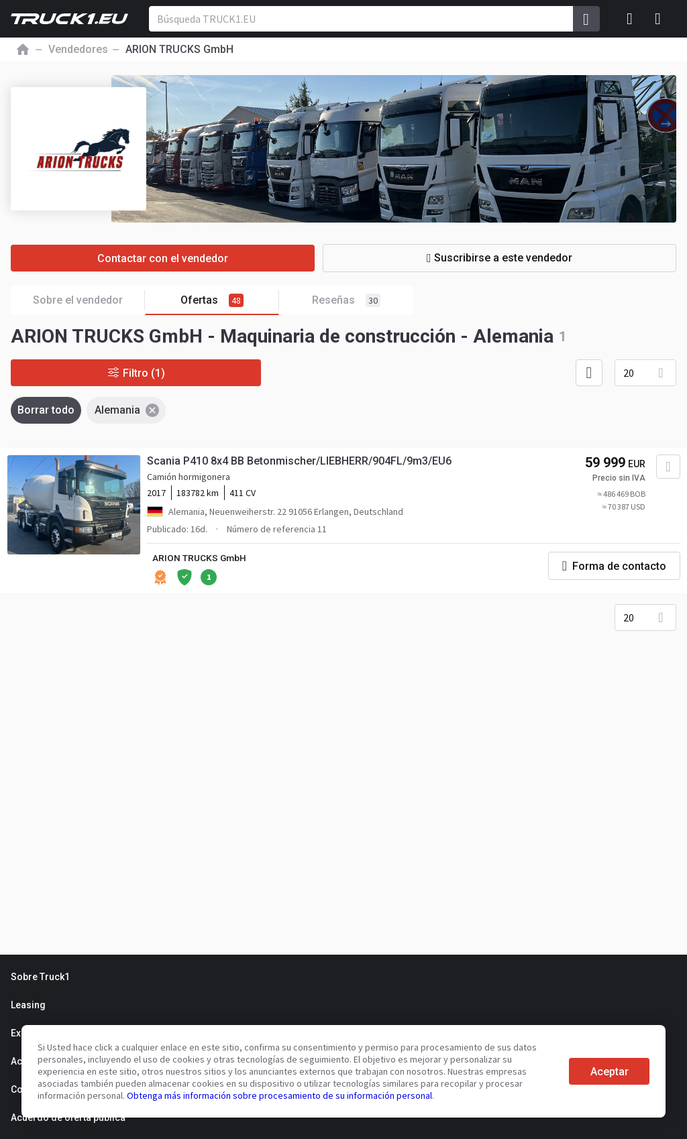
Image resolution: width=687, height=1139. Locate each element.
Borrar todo (45, 410)
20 (628, 372)
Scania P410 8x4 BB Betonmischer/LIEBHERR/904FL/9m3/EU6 (300, 462)
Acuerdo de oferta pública (68, 1117)
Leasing (28, 1005)
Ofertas (229, 300)
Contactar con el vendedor (174, 258)
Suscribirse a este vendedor (512, 257)
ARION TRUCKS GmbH (200, 559)
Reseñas (346, 300)
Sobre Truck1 (40, 976)
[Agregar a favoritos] (667, 468)
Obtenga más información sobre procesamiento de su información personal (279, 1095)
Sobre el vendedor (89, 300)
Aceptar (609, 1071)
